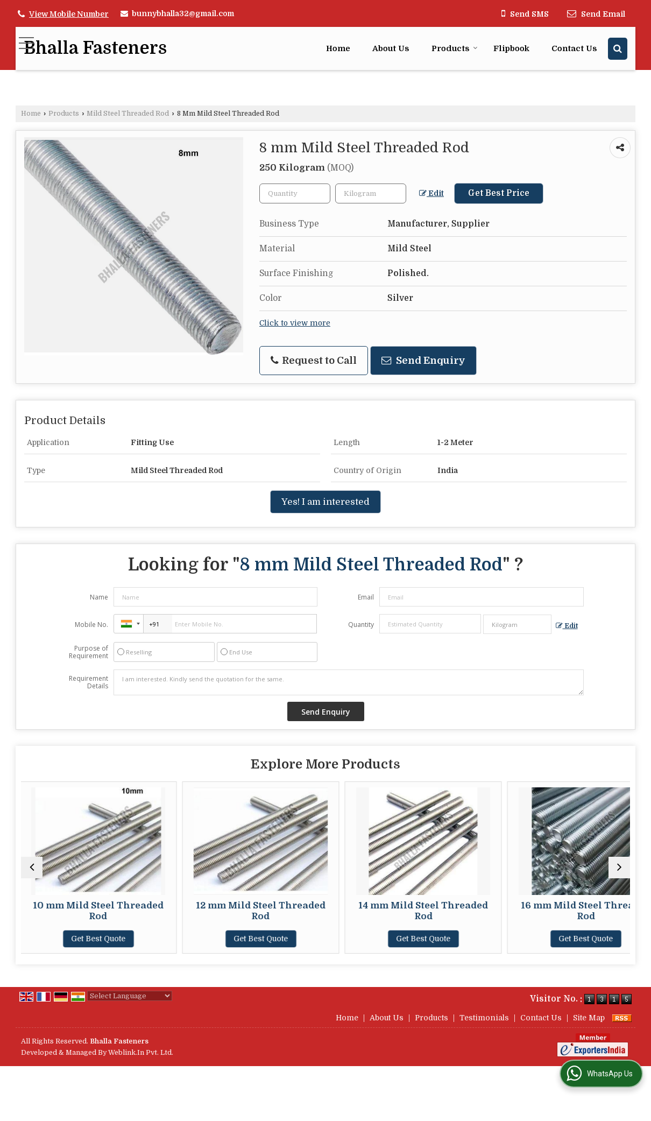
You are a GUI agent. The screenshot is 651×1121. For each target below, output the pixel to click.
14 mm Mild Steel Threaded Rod (402, 910)
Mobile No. (91, 624)
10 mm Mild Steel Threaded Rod (95, 910)
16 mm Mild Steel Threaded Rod (556, 910)
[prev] (32, 867)
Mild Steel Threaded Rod (128, 113)
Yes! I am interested (325, 502)
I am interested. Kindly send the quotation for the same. (349, 682)
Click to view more (294, 323)
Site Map (589, 1017)
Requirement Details (88, 682)
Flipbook (511, 48)
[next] (619, 867)
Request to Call (314, 360)
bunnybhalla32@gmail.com (183, 13)
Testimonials (484, 1017)
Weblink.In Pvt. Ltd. (140, 1052)
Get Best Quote (95, 938)
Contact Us (574, 48)
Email (366, 597)
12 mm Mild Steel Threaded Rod (249, 910)
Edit (431, 193)
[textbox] (370, 193)
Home (338, 48)
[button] (69, 14)
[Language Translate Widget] (129, 996)
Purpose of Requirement (88, 652)
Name (99, 597)
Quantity (361, 624)
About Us (390, 48)
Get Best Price (498, 193)
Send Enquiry (423, 360)
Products (454, 48)
